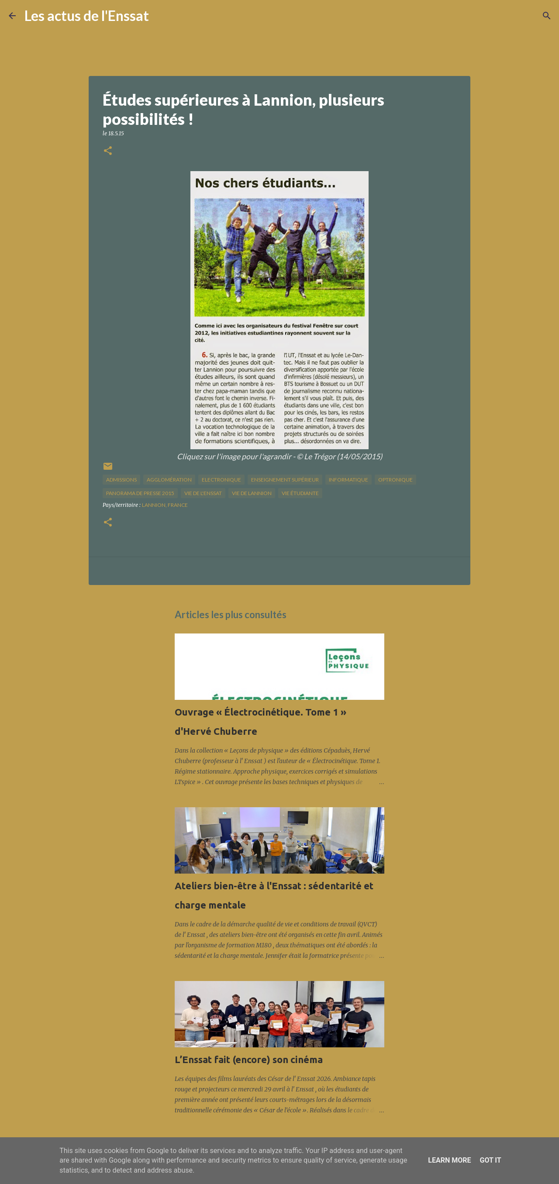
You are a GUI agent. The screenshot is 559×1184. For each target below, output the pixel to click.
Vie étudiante (300, 493)
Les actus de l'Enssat (86, 15)
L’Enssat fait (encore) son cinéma (249, 1059)
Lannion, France (165, 505)
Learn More (449, 1160)
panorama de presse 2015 (140, 493)
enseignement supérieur (285, 479)
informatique (348, 479)
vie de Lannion (252, 493)
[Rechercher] (161, 15)
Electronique (221, 479)
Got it (490, 1160)
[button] (108, 151)
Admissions (121, 479)
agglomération (169, 479)
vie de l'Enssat (203, 493)
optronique (395, 479)
